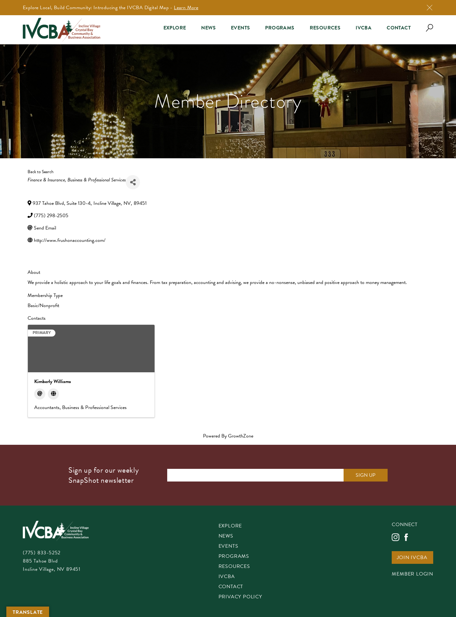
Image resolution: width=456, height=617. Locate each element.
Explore (174, 28)
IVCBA (363, 28)
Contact (399, 28)
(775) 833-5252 (41, 553)
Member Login (412, 574)
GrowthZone (240, 436)
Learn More (186, 7)
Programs (279, 28)
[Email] (39, 394)
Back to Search (41, 171)
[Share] (133, 182)
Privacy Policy (240, 597)
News (208, 28)
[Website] (53, 394)
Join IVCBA (412, 558)
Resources (325, 28)
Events (240, 28)
